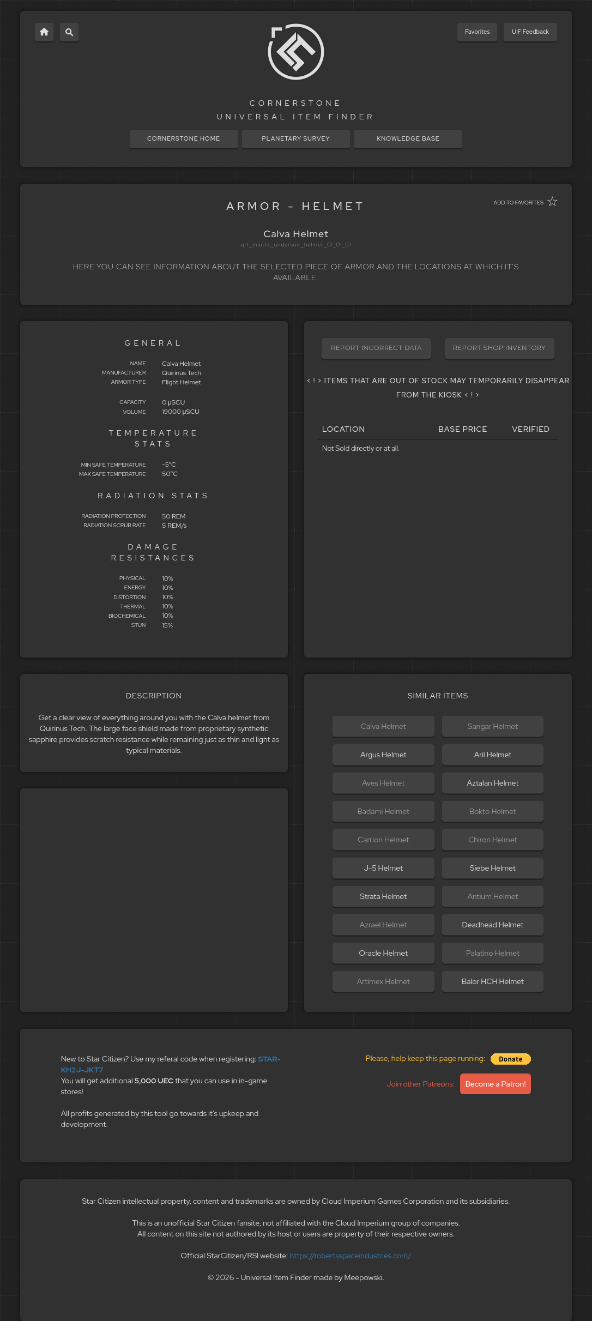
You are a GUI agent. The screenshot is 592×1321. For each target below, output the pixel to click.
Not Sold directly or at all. (361, 448)
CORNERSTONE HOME (183, 138)
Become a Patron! (496, 1084)
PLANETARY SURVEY (296, 138)
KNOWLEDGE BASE (408, 138)
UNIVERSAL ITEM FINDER (296, 117)
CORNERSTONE (296, 103)
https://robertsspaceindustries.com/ (351, 1255)
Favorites (477, 31)
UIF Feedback (530, 31)
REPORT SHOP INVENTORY (499, 347)
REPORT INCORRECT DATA (376, 347)
